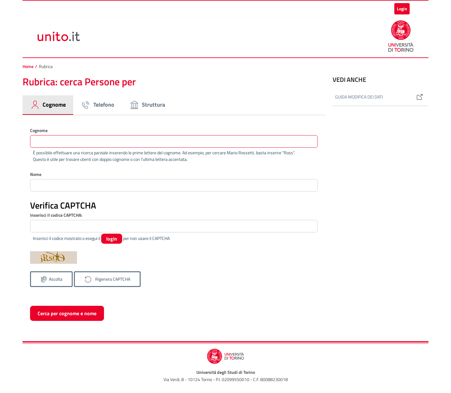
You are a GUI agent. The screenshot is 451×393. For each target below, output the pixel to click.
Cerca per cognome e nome (67, 313)
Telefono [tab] (97, 105)
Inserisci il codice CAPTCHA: (56, 215)
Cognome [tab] (48, 105)
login (111, 238)
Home (28, 66)
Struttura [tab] (147, 105)
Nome (35, 174)
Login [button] (402, 8)
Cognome (39, 130)
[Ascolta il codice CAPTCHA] (51, 279)
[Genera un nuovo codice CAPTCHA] (107, 279)
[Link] (417, 97)
